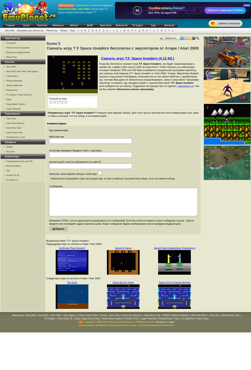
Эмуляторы (18, 321)
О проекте (11, 43)
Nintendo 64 (122, 25)
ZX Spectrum (12, 180)
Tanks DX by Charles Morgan (174, 288)
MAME (90, 25)
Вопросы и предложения (18, 52)
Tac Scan (72, 288)
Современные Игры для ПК (19, 161)
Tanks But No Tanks (123, 288)
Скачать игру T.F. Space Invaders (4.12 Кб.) (137, 58)
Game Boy (42, 25)
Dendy (26, 25)
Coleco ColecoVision (87, 321)
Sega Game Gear (14, 132)
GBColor (74, 25)
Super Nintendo (13, 109)
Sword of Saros (123, 253)
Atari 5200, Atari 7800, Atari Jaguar (22, 71)
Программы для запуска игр (30, 30)
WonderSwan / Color (15, 137)
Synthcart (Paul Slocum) (72, 253)
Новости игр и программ (18, 48)
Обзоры (63, 30)
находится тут (186, 86)
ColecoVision (12, 76)
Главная (10, 25)
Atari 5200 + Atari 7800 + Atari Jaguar (56, 321)
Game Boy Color (13, 128)
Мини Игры (106, 25)
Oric (8, 170)
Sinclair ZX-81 (12, 175)
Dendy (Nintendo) (14, 81)
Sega (153, 25)
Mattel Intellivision (14, 85)
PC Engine (137, 25)
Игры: (72, 30)
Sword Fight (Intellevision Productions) (174, 253)
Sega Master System (15, 104)
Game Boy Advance (15, 123)
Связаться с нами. (165, 327)
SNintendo (169, 25)
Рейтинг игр (51, 30)
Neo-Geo (10, 151)
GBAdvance (58, 25)
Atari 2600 (9, 30)
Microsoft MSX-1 (13, 166)
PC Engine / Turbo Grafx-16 (19, 95)
